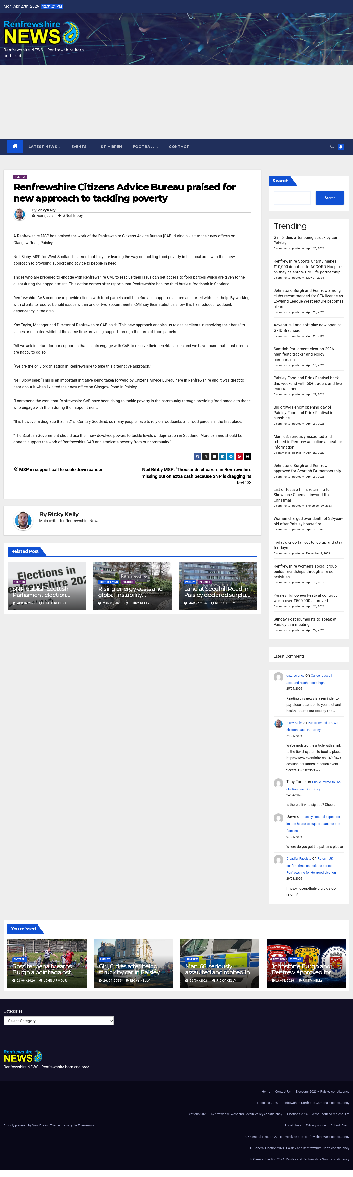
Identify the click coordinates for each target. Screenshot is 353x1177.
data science (297, 675)
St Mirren (111, 147)
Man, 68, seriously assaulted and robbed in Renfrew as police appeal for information (308, 442)
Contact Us (283, 1099)
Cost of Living (109, 582)
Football (144, 147)
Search (280, 181)
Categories (13, 1018)
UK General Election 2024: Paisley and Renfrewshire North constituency (299, 1155)
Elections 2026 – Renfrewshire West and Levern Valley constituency (234, 1121)
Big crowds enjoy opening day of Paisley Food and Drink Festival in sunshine (303, 413)
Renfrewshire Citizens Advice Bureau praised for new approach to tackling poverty (124, 192)
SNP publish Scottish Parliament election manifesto (40, 595)
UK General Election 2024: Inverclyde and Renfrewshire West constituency (297, 1144)
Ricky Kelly (46, 210)
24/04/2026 (285, 988)
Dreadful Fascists (301, 858)
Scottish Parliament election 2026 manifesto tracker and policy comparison (304, 354)
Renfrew (192, 967)
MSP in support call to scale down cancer (57, 470)
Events (80, 147)
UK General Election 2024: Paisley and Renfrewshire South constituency (299, 1166)
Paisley (190, 582)
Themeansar (86, 1133)
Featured (279, 967)
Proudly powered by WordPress (26, 1133)
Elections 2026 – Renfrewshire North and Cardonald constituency (303, 1110)
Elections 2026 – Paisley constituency (322, 1099)
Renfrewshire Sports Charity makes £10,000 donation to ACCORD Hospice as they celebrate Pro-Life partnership (308, 267)
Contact (179, 147)
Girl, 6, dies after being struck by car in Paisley (129, 976)
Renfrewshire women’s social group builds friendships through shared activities (305, 572)
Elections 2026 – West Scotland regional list (318, 1121)
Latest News (44, 147)
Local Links (293, 1133)
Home (266, 1099)
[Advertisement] (176, 101)
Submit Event (340, 1133)
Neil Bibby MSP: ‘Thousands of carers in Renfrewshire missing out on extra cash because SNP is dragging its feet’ (196, 476)
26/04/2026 (26, 988)
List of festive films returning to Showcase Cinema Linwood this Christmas (302, 495)
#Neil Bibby (73, 215)
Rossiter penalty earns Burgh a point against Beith (42, 979)
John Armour (53, 988)
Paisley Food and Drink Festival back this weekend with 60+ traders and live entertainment (308, 383)
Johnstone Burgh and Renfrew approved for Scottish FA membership (305, 979)
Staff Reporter (55, 603)
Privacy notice (316, 1133)
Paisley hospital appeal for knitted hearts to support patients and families (314, 824)
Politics (20, 177)
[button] (332, 146)
